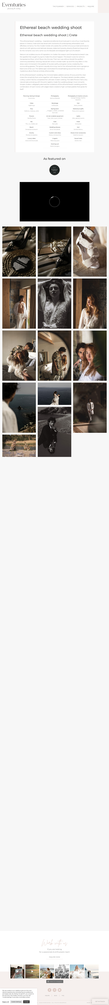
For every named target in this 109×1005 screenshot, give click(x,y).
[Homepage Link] (14, 9)
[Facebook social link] (49, 990)
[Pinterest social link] (59, 990)
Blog (55, 995)
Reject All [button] (5, 1002)
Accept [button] (26, 1001)
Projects (81, 6)
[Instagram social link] (54, 990)
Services (70, 6)
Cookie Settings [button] (16, 1001)
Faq (63, 995)
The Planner (58, 6)
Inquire (90, 6)
